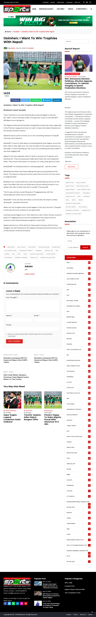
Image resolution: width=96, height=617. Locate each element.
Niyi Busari (29, 410)
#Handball (86, 193)
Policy (76, 614)
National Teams (79, 300)
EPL (79, 355)
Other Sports (81, 9)
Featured (60, 9)
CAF (79, 295)
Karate (52, 2)
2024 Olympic (21, 247)
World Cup (34, 257)
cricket (79, 420)
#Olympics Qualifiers (73, 203)
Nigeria (7, 254)
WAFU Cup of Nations (79, 436)
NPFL (19, 254)
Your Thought (12, 297)
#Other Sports (71, 207)
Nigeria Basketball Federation (79, 502)
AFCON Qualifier (44, 247)
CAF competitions (11, 250)
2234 (73, 586)
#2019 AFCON (70, 182)
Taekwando (60, 2)
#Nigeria (87, 196)
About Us (77, 2)
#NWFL (81, 200)
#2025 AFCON (70, 186)
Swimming (79, 485)
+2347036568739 (21, 591)
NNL (13, 254)
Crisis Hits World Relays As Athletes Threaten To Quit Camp (51, 605)
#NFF (79, 196)
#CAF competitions (83, 189)
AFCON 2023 (79, 507)
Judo (79, 534)
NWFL (25, 254)
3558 (70, 583)
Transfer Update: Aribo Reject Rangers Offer (32, 417)
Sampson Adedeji (10, 410)
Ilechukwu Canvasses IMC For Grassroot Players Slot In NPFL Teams (17, 358)
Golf (79, 458)
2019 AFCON (11, 247)
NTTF (79, 556)
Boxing (79, 338)
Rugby (79, 469)
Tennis (79, 442)
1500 (78, 593)
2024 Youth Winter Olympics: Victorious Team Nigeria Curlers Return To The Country (17, 375)
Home (34, 9)
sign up (85, 247)
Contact (68, 614)
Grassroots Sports (26, 250)
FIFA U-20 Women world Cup (79, 545)
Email (36, 316)
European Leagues (46, 9)
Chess (79, 518)
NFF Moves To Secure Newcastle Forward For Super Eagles (51, 595)
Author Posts (30, 274)
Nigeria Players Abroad (72, 73)
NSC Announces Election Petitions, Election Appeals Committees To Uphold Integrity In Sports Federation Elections (78, 83)
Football (16, 32)
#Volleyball (83, 207)
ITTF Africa (79, 496)
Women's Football (21, 257)
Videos (70, 9)
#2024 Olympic (81, 182)
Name (9, 316)
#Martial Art (70, 196)
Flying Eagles (79, 328)
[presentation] (73, 247)
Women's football (79, 306)
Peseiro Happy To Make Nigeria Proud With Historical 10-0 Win (52, 419)
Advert (90, 614)
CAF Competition (79, 279)
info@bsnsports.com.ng (16, 593)
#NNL (67, 200)
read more (71, 166)
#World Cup (86, 210)
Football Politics (79, 393)
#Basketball (70, 189)
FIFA (79, 311)
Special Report (79, 415)
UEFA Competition (79, 366)
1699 (83, 589)
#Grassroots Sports (73, 193)
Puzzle (8, 325)
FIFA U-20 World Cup (79, 349)
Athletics (79, 387)
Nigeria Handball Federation (79, 551)
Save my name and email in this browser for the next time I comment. (30, 335)
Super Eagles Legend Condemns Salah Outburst (12, 418)
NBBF (79, 474)
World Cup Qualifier (48, 257)
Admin (13, 48)
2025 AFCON (32, 247)
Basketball (56, 247)
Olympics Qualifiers (37, 254)
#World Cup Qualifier (73, 213)
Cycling (79, 491)
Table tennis (79, 425)
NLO (79, 431)
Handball (46, 2)
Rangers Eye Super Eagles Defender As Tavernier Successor (50, 586)
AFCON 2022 (79, 561)
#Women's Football (72, 210)
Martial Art (49, 250)
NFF (57, 250)
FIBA (79, 529)
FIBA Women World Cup (79, 540)
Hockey (79, 480)
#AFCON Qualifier (83, 186)
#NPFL (74, 200)
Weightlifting (79, 453)
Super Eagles (79, 284)
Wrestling (79, 447)
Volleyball (69, 2)
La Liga (79, 382)
